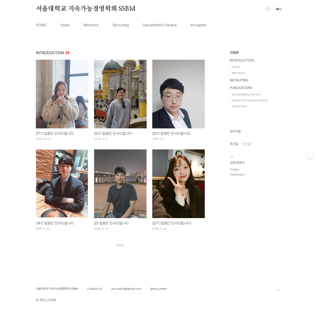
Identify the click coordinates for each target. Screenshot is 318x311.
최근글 (234, 144)
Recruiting (121, 25)
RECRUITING (239, 80)
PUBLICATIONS (241, 88)
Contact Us (94, 288)
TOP (278, 290)
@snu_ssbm (158, 288)
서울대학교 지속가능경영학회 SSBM (86, 9)
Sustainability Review (159, 25)
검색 (268, 9)
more (120, 245)
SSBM (234, 52)
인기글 (247, 144)
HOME (41, 25)
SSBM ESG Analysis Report (250, 100)
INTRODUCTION (242, 60)
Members (91, 25)
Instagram (198, 25)
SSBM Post (239, 106)
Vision (65, 25)
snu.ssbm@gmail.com (126, 288)
